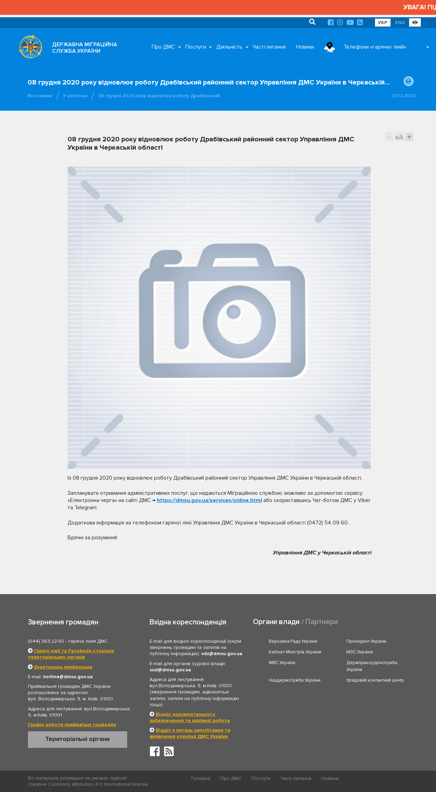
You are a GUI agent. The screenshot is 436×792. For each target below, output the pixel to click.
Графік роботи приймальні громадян (72, 725)
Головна (200, 778)
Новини (305, 46)
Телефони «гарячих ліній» (375, 46)
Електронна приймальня (63, 667)
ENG (400, 23)
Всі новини (40, 96)
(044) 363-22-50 (46, 641)
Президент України (366, 641)
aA (399, 137)
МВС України (282, 662)
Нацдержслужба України (295, 680)
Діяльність (229, 46)
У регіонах (75, 96)
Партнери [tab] (321, 622)
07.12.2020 (404, 96)
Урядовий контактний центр (375, 680)
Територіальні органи (77, 739)
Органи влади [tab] (276, 622)
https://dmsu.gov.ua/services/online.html (209, 500)
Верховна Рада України (293, 641)
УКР (382, 23)
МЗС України (359, 652)
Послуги (195, 46)
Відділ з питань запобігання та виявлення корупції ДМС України (190, 733)
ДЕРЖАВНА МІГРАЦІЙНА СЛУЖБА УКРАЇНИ (84, 47)
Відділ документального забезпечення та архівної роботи (190, 717)
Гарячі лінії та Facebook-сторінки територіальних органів (71, 654)
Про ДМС (163, 46)
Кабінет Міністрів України (295, 652)
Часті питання (269, 46)
